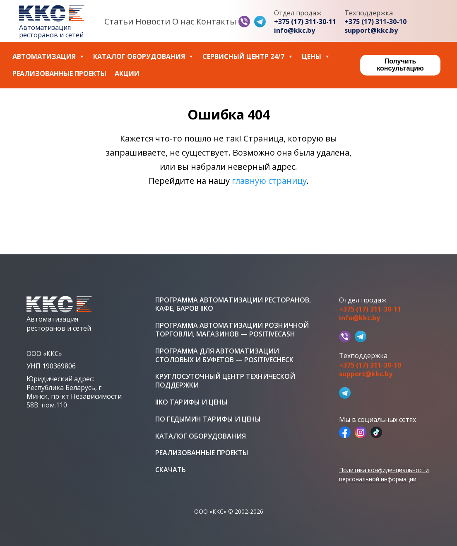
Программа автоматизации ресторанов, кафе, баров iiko (233, 304)
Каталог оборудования (143, 56)
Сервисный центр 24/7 (247, 56)
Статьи (118, 21)
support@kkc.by (371, 30)
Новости (152, 21)
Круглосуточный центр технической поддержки (225, 381)
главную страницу (269, 180)
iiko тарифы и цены (191, 402)
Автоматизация (48, 56)
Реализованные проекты (59, 73)
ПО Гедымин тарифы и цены (208, 419)
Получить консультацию (400, 65)
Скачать (170, 470)
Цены (316, 56)
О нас (183, 21)
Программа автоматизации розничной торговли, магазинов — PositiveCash (232, 330)
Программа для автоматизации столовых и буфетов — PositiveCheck (224, 355)
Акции (127, 73)
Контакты (216, 21)
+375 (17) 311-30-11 (305, 21)
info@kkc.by (294, 30)
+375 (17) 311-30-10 (375, 21)
